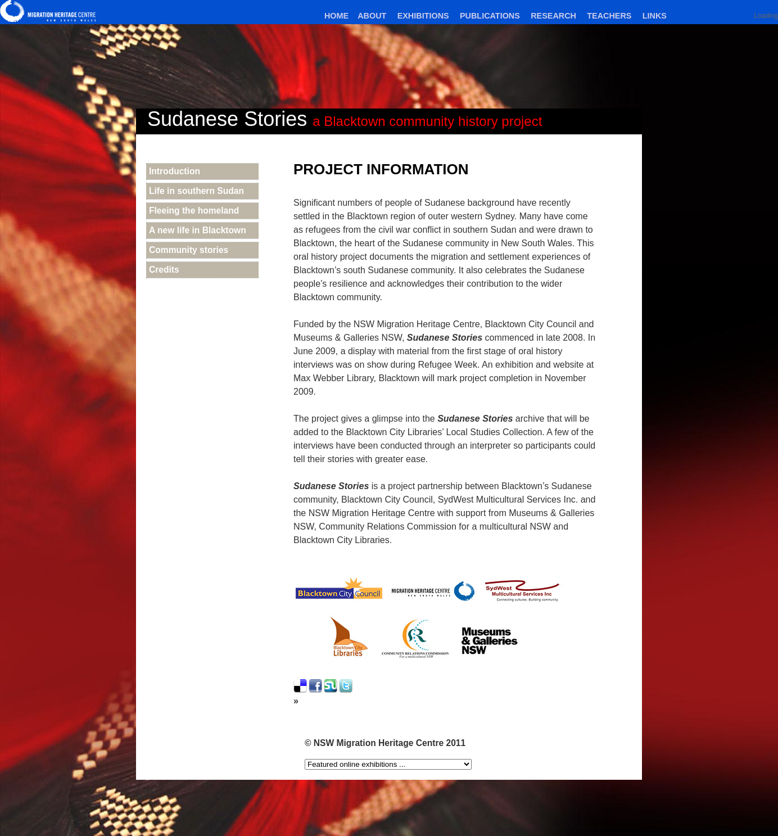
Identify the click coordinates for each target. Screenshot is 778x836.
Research (553, 15)
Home (336, 15)
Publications (490, 15)
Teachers (609, 15)
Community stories (188, 250)
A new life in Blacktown (197, 230)
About (372, 15)
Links (655, 15)
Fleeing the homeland (194, 210)
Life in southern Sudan (196, 191)
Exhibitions (423, 15)
